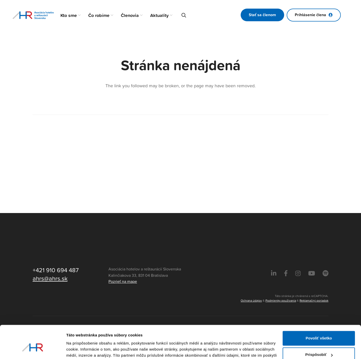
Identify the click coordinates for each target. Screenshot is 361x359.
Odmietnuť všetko (319, 345)
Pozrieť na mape (122, 281)
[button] (79, 15)
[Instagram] (298, 273)
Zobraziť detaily (80, 349)
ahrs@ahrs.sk (50, 278)
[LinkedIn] (273, 273)
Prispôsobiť (319, 328)
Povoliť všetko (319, 312)
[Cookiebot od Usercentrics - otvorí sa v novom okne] (33, 349)
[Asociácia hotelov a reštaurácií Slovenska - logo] (33, 15)
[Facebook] (286, 273)
